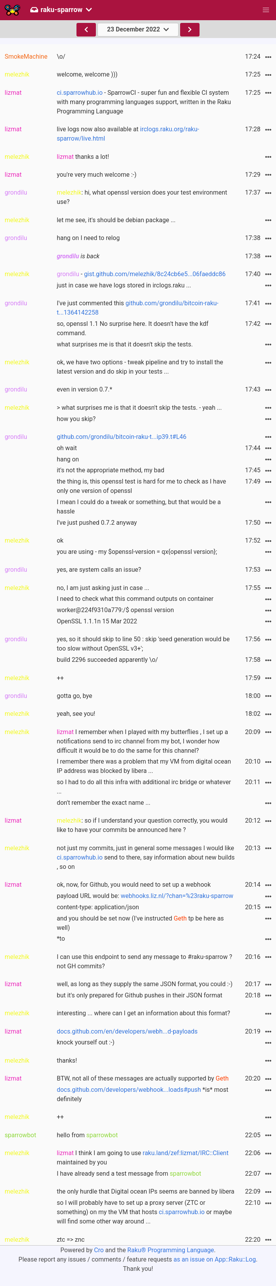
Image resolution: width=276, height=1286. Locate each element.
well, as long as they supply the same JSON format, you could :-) (145, 984)
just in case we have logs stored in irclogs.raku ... (124, 285)
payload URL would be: (145, 896)
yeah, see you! (76, 713)
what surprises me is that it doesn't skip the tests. (125, 344)
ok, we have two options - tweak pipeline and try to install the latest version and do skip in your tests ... (140, 366)
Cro (99, 1250)
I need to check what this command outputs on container (135, 598)
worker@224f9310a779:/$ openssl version (115, 610)
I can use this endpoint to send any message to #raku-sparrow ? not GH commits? (144, 961)
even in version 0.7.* (84, 389)
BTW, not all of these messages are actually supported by (143, 1078)
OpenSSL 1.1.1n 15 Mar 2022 (97, 621)
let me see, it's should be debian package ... (116, 220)
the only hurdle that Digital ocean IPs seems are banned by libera (145, 1191)
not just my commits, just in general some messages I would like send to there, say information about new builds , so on (145, 857)
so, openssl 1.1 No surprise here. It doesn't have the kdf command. (132, 328)
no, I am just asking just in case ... (103, 588)
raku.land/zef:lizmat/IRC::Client (186, 1153)
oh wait (67, 448)
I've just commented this (138, 307)
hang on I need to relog (88, 238)
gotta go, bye (74, 696)
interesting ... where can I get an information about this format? (143, 1013)
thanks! (67, 1060)
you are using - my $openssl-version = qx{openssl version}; (137, 551)
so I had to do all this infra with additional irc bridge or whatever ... (144, 786)
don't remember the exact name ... (103, 802)
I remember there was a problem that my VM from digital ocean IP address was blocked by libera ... (144, 766)
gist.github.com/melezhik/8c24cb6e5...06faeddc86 (155, 274)
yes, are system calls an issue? (99, 569)
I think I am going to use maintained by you (143, 1157)
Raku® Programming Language (170, 1250)
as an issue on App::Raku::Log (215, 1259)
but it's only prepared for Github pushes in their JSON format (139, 995)
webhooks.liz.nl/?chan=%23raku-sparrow (177, 896)
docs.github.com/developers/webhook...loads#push (129, 1089)
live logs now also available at (128, 133)
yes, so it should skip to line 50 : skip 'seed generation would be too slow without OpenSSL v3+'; (143, 643)
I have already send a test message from (129, 1173)
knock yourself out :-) (86, 1042)
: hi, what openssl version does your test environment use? (142, 197)
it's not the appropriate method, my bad (110, 470)
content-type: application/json (98, 907)
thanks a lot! (83, 156)
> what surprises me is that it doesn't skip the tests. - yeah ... (139, 407)
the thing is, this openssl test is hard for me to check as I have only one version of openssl (141, 486)
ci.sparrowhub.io (79, 92)
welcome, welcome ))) (87, 74)
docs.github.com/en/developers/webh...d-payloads (127, 1031)
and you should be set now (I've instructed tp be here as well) (140, 923)
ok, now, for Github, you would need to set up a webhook (134, 884)
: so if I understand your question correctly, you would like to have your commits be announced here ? (142, 825)
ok (60, 540)
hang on (68, 459)
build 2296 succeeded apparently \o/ (107, 659)
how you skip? (76, 419)
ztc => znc (71, 1239)
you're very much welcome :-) (96, 174)
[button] (266, 10)
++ (60, 678)
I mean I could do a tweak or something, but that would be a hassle (138, 506)
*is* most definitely (142, 1094)
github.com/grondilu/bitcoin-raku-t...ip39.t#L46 (121, 436)
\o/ (61, 56)
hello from (87, 1135)
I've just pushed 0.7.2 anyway (97, 522)
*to (61, 938)
